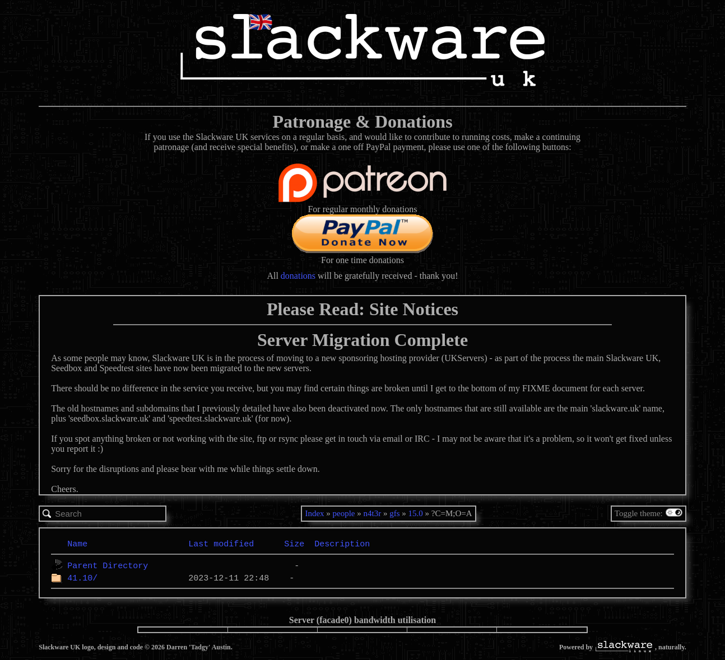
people (344, 513)
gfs (394, 513)
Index (314, 513)
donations (298, 275)
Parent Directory (107, 565)
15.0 (415, 513)
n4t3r (373, 513)
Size (294, 543)
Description (342, 543)
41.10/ (82, 577)
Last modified (221, 543)
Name (77, 543)
